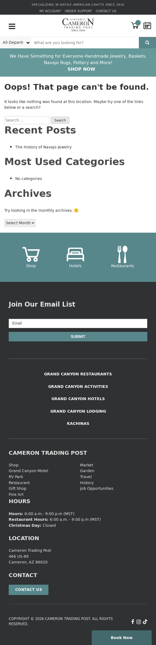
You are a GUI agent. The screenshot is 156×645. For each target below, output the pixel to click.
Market (86, 465)
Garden (87, 470)
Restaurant (19, 482)
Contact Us (106, 11)
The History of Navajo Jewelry (43, 147)
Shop (14, 465)
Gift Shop (17, 488)
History (87, 482)
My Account (50, 11)
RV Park (16, 476)
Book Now (122, 637)
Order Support (78, 11)
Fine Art (16, 494)
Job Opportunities (96, 488)
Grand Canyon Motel (28, 470)
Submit (78, 336)
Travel (86, 476)
